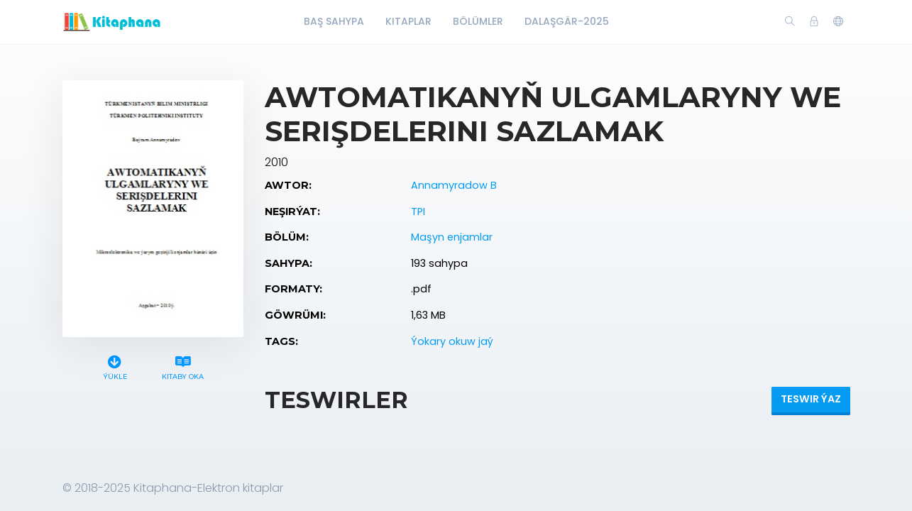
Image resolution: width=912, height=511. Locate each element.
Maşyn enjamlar (452, 237)
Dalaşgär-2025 (566, 21)
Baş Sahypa (334, 21)
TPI (418, 211)
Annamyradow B (454, 185)
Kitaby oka (182, 365)
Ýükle (114, 365)
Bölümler (478, 21)
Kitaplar (408, 21)
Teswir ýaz (811, 399)
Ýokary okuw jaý (452, 341)
